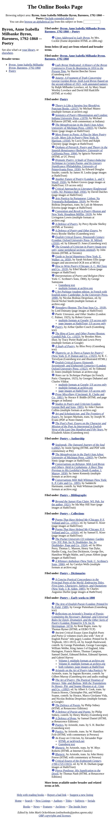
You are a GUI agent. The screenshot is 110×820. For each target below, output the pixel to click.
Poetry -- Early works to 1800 (77, 597)
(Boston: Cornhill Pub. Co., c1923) (78, 335)
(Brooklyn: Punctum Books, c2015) (76, 107)
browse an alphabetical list (39, 21)
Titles (69, 800)
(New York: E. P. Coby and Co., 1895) (79, 481)
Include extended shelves (59, 18)
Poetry (12, 70)
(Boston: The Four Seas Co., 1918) (80, 307)
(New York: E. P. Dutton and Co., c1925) (77, 354)
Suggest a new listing (81, 794)
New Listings (43, 800)
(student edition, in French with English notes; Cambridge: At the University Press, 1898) (80, 294)
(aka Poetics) (78, 670)
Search (28, 800)
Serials (91, 800)
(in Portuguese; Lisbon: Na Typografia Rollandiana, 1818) (76, 200)
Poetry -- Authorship (72, 438)
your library (28, 49)
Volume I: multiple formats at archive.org (81, 660)
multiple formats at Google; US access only (83, 320)
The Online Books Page (55, 7)
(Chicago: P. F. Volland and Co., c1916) (78, 531)
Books (26, 806)
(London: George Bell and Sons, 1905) (76, 405)
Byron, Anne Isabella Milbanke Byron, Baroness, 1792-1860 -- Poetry (75, 30)
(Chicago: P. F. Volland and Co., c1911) (78, 521)
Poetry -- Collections (72, 513)
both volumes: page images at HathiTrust (81, 666)
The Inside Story (78, 806)
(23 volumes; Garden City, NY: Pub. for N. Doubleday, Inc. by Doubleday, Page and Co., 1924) (78, 542)
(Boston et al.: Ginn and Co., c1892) (79, 685)
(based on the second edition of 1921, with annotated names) (80, 81)
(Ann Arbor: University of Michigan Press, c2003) (78, 126)
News (36, 806)
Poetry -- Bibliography (73, 495)
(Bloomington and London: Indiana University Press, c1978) (80, 117)
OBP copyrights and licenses (55, 815)
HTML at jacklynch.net (71, 741)
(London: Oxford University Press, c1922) (79, 365)
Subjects (79, 800)
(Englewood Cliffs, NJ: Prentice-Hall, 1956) (79, 190)
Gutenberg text (67, 285)
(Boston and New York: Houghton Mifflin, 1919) (79, 213)
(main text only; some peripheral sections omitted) (79, 248)
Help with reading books (30, 794)
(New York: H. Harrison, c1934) (79, 137)
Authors (58, 800)
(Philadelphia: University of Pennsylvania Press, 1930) (78, 165)
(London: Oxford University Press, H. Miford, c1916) (78, 240)
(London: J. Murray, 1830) (78, 469)
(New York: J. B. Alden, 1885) (79, 584)
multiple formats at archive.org (76, 288)
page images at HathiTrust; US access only (82, 323)
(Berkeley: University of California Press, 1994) (79, 150)
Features (47, 806)
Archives (60, 806)
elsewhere (7, 52)
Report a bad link (56, 794)
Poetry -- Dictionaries (72, 573)
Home (18, 800)
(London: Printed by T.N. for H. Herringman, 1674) (80, 620)
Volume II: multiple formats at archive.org (82, 663)
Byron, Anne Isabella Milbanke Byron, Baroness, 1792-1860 (26, 66)
